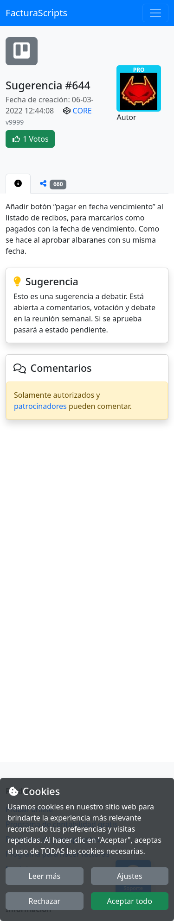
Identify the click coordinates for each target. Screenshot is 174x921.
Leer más (44, 876)
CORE (82, 111)
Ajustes (129, 876)
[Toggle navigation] (155, 13)
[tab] (18, 183)
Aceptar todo (129, 901)
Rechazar (44, 901)
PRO (138, 88)
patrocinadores (40, 406)
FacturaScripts (36, 12)
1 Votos (30, 139)
